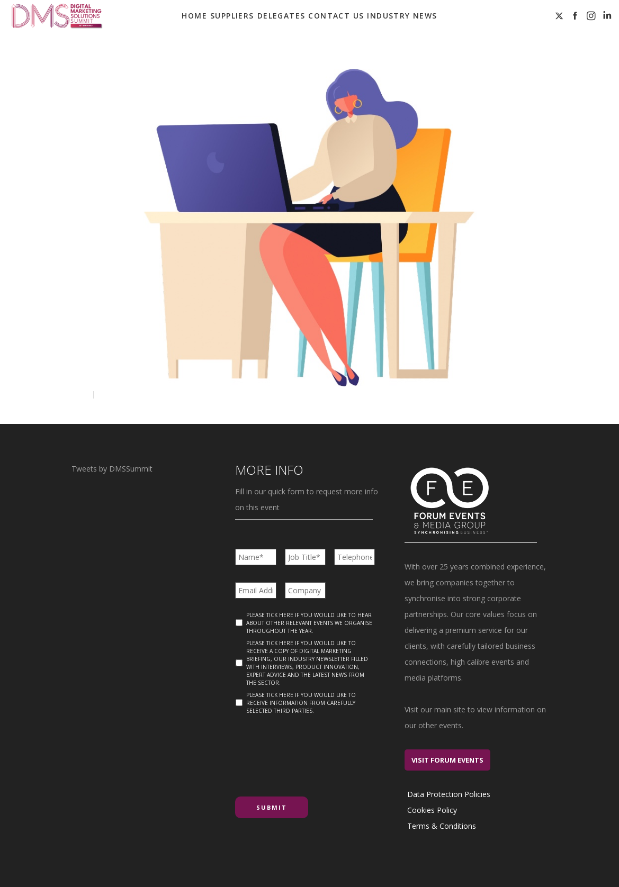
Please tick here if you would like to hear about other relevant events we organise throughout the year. (309, 623)
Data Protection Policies (448, 794)
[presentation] (315, 751)
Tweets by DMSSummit (111, 469)
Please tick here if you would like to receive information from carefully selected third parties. (301, 702)
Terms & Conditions (441, 826)
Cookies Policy (432, 810)
